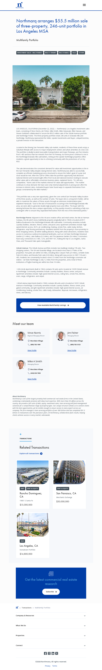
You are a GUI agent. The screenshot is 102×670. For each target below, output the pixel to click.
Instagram (49, 653)
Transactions (27, 608)
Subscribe (50, 592)
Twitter (56, 653)
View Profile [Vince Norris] (32, 350)
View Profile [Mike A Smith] (32, 379)
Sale (74, 53)
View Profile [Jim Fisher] (71, 350)
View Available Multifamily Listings (51, 305)
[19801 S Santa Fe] (32, 484)
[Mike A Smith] (35, 361)
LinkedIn (52, 653)
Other (81, 53)
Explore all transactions (29, 453)
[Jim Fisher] (72, 332)
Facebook (45, 653)
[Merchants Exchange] (69, 483)
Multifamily (64, 53)
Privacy (47, 666)
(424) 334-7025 (35, 373)
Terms (54, 666)
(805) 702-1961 (35, 345)
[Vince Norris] (34, 332)
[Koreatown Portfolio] (32, 535)
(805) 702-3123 (75, 345)
